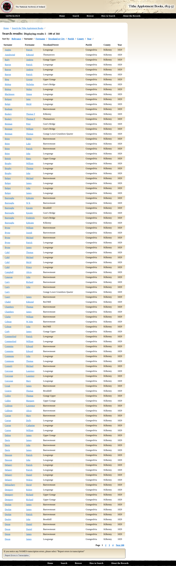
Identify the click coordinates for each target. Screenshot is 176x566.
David (28, 485)
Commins (9, 346)
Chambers (9, 307)
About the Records (131, 16)
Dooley (8, 519)
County (80, 39)
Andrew (29, 59)
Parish (71, 39)
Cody (7, 331)
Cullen (8, 396)
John (28, 153)
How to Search (108, 16)
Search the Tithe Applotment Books (27, 28)
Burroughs (9, 198)
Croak (7, 386)
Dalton (8, 435)
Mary (28, 381)
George (29, 79)
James (28, 183)
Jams (28, 99)
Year (89, 39)
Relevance (16, 39)
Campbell (9, 272)
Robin (28, 139)
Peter (28, 124)
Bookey (8, 114)
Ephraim (30, 198)
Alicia (28, 272)
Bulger (8, 178)
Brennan (8, 124)
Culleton (8, 406)
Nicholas (30, 84)
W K (28, 203)
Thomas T (30, 114)
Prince (29, 267)
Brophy (8, 163)
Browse (90, 16)
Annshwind (10, 55)
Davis (7, 440)
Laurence (30, 371)
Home (62, 16)
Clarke (8, 317)
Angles (8, 50)
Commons (9, 356)
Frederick (30, 218)
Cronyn (8, 391)
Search (76, 16)
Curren (8, 430)
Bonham (8, 109)
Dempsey (9, 490)
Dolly (28, 420)
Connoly (8, 366)
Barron (8, 64)
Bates (28, 158)
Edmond (30, 55)
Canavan (9, 277)
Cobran (8, 326)
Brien (7, 139)
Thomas (29, 134)
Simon (29, 94)
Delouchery (10, 485)
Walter (29, 89)
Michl (28, 104)
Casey (7, 297)
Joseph (29, 233)
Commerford (10, 336)
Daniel (29, 475)
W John (29, 321)
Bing (7, 79)
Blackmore (9, 94)
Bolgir (7, 104)
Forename (40, 39)
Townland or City (56, 39)
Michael (29, 178)
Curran (8, 415)
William (29, 129)
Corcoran (9, 371)
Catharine (30, 425)
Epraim (29, 208)
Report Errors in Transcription (17, 555)
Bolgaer (8, 99)
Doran (7, 524)
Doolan (8, 504)
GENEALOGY (13, 16)
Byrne (7, 228)
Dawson (8, 455)
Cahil (7, 252)
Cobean (8, 321)
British (8, 158)
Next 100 (120, 545)
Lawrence (30, 406)
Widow (29, 480)
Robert (29, 490)
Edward (29, 346)
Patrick (29, 50)
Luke (28, 144)
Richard (29, 282)
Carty (7, 282)
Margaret (30, 401)
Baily (7, 59)
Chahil (8, 302)
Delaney (8, 465)
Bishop (8, 84)
